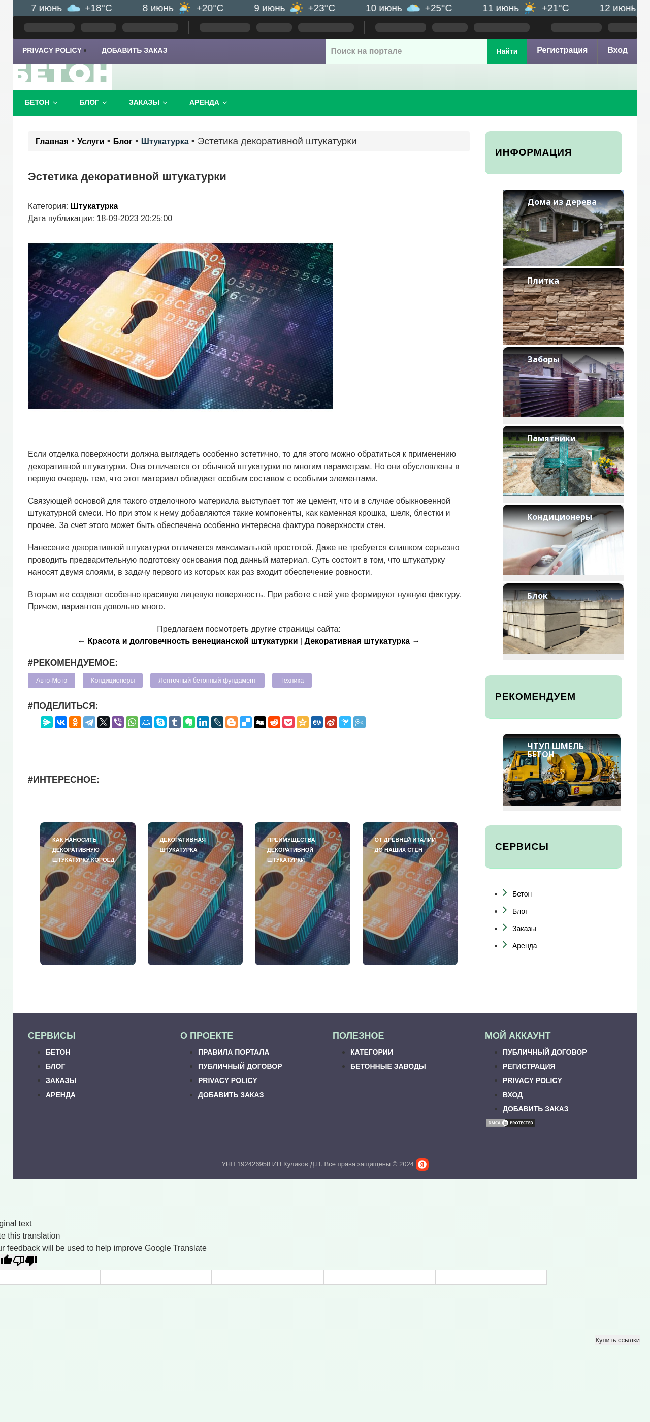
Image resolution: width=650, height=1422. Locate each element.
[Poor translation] (25, 1262)
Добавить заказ (135, 50)
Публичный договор (240, 1066)
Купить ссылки (617, 1340)
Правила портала (233, 1052)
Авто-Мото (51, 680)
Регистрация (562, 50)
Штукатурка (165, 141)
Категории (371, 1052)
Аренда (208, 102)
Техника (292, 680)
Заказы (148, 102)
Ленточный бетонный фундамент (207, 680)
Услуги (90, 141)
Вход (617, 50)
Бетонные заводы (388, 1066)
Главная (52, 141)
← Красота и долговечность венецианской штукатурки (187, 641)
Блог (93, 102)
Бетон (41, 102)
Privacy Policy (52, 50)
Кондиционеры (113, 680)
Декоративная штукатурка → (362, 641)
